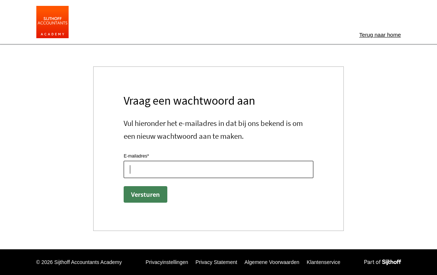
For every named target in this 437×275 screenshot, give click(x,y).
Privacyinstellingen (167, 262)
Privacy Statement (216, 262)
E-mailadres (135, 156)
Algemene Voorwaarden (271, 262)
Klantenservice (324, 262)
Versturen (145, 195)
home (380, 35)
